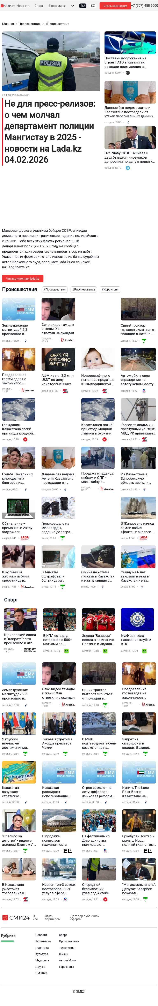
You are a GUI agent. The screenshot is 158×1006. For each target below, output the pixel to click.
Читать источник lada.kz (22, 278)
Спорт (39, 5)
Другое (40, 966)
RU (83, 6)
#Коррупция (110, 289)
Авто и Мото (67, 960)
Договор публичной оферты (84, 918)
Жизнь (63, 954)
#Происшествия (57, 24)
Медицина (42, 960)
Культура (41, 954)
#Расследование (83, 289)
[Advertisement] (51, 199)
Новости (23, 5)
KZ (93, 6)
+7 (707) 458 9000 (144, 5)
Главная (8, 24)
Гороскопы (66, 966)
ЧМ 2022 (41, 973)
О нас (35, 918)
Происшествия (30, 24)
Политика (42, 947)
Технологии (66, 947)
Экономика (56, 5)
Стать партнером (115, 5)
